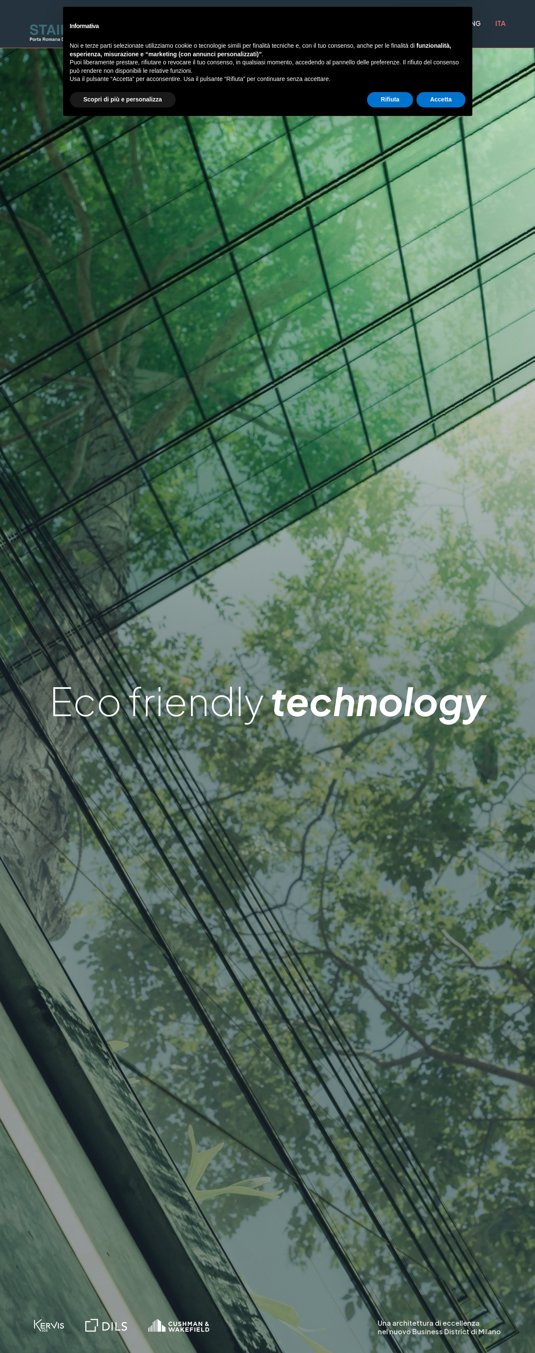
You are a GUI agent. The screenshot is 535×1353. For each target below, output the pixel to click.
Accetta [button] (441, 1329)
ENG (473, 23)
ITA (500, 23)
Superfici (296, 23)
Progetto (237, 23)
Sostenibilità (361, 23)
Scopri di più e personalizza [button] (123, 1329)
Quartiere (177, 23)
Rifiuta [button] (390, 1329)
